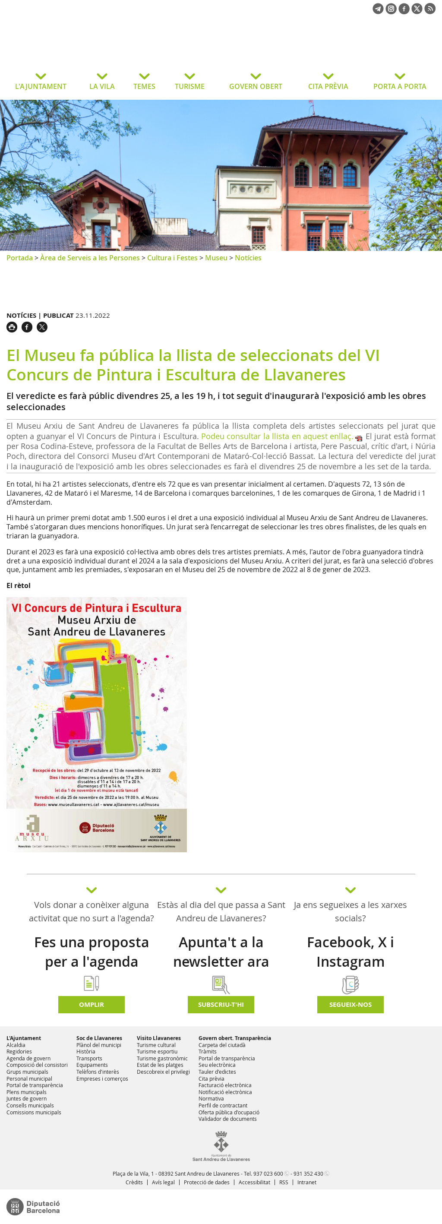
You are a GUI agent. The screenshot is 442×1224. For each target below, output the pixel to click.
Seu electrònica (217, 1064)
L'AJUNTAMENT (40, 86)
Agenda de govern (28, 1058)
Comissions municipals (33, 1112)
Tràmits (208, 1051)
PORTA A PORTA (399, 86)
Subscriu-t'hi (221, 1004)
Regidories (19, 1051)
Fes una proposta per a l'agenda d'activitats (91, 961)
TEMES (144, 86)
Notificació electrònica (225, 1091)
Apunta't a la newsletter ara (221, 952)
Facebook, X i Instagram (350, 952)
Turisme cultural (156, 1044)
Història (85, 1051)
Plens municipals (26, 1091)
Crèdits (134, 1182)
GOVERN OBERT (255, 86)
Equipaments (92, 1064)
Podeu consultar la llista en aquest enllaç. (277, 436)
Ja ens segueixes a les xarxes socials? (350, 911)
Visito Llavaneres (159, 1038)
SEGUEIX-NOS (350, 1004)
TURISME (190, 86)
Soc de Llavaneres (99, 1038)
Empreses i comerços (102, 1078)
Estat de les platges (160, 1064)
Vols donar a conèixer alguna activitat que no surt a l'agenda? (91, 911)
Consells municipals (30, 1105)
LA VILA (102, 86)
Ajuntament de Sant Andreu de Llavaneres (75, 49)
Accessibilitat (254, 1182)
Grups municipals (27, 1071)
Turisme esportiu (157, 1051)
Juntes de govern (26, 1098)
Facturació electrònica (225, 1085)
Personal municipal (29, 1078)
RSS (283, 1182)
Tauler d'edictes (217, 1071)
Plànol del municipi (98, 1044)
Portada (19, 258)
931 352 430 (308, 1173)
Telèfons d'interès (97, 1071)
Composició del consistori (37, 1064)
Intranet (306, 1182)
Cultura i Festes (172, 258)
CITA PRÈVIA (328, 86)
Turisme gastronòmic (162, 1058)
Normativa (211, 1098)
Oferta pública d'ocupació (229, 1112)
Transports (89, 1058)
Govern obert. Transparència (235, 1038)
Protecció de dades (207, 1182)
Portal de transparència (34, 1085)
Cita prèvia (211, 1078)
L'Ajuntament (23, 1038)
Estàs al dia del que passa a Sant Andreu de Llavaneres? (221, 911)
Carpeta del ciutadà (222, 1044)
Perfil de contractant (223, 1105)
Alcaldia (15, 1044)
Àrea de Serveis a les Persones (90, 258)
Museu (216, 258)
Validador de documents (228, 1118)
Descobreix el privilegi (163, 1071)
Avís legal (163, 1182)
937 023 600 (268, 1173)
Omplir (91, 1004)
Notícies (248, 258)
